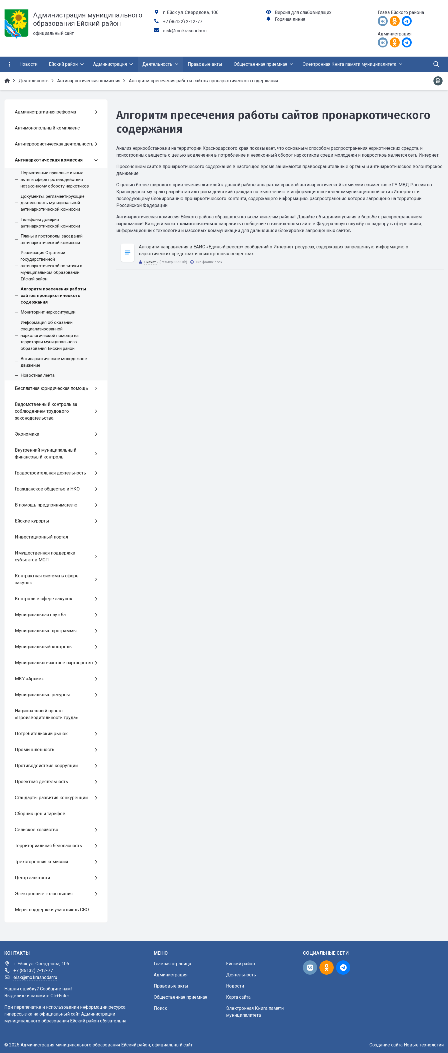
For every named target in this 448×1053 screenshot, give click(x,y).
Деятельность (241, 975)
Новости (235, 986)
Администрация (170, 975)
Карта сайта (238, 997)
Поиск (160, 1008)
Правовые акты (171, 986)
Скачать (150, 262)
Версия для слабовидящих (303, 12)
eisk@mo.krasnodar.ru (185, 30)
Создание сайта (386, 1045)
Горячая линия (290, 19)
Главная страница (172, 963)
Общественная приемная (180, 997)
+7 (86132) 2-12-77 (182, 21)
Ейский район (240, 963)
